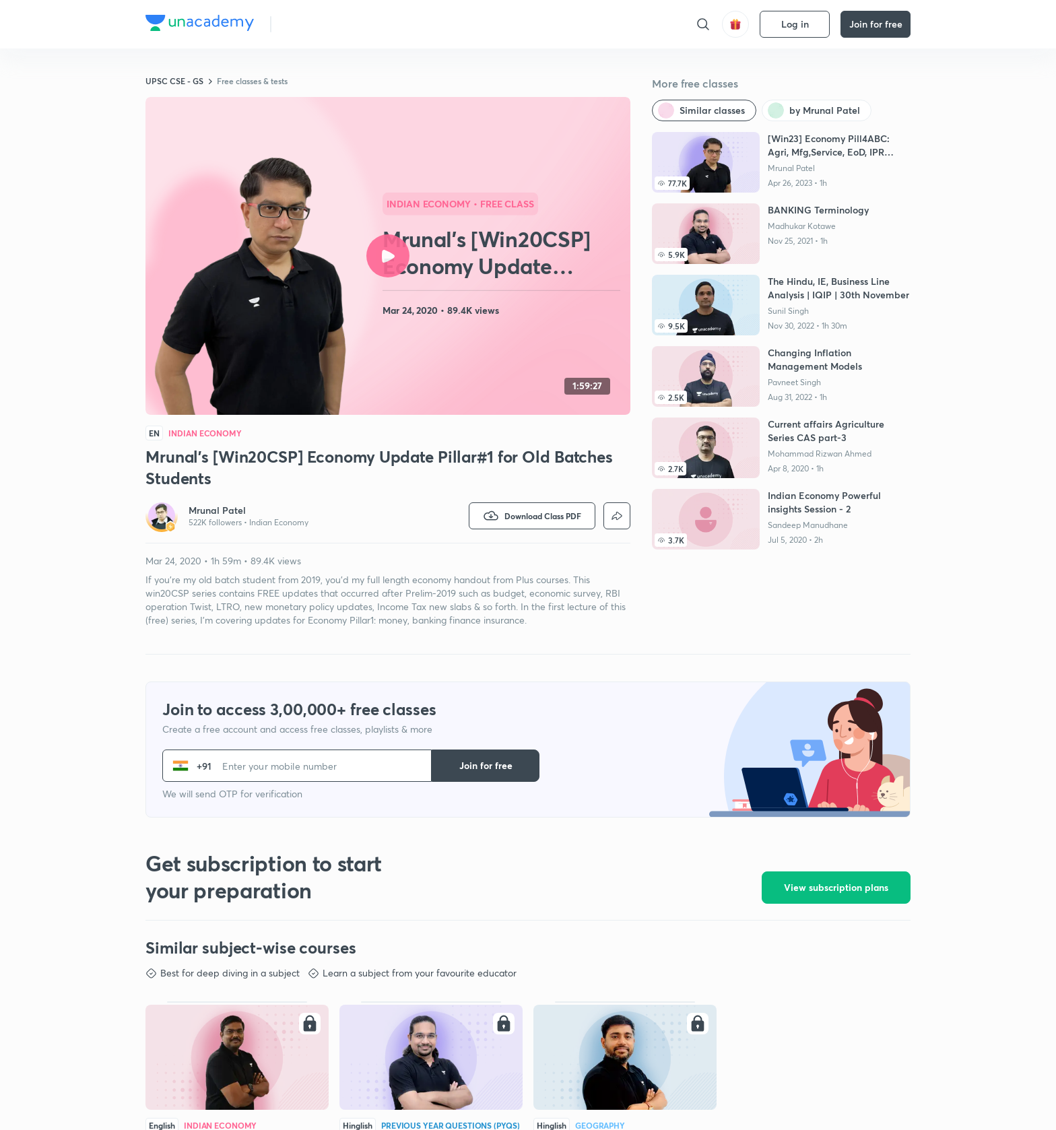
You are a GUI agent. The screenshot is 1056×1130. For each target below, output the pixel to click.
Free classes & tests (252, 80)
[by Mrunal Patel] (816, 110)
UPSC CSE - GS (174, 80)
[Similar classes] (704, 110)
